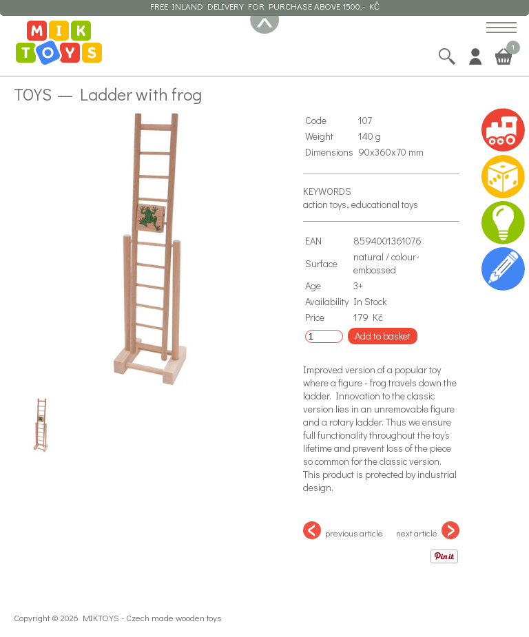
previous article (343, 530)
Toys (33, 94)
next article (427, 530)
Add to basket (383, 335)
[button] (501, 28)
